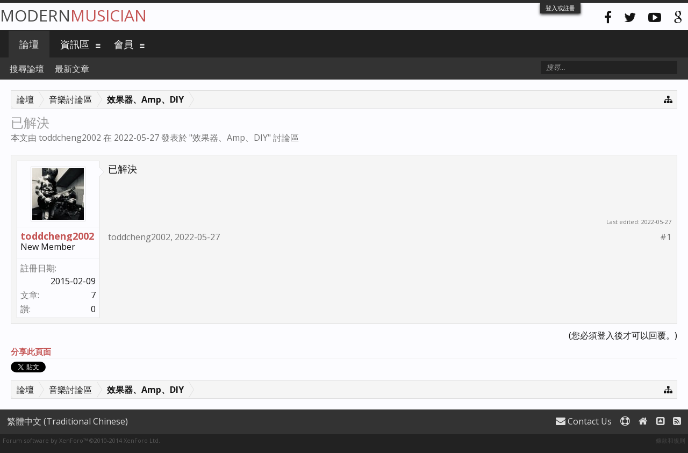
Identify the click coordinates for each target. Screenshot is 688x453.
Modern (73, 15)
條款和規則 (670, 440)
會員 (123, 44)
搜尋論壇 (27, 69)
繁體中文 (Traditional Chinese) (67, 421)
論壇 (29, 44)
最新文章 (72, 69)
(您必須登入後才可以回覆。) (623, 335)
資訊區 (74, 44)
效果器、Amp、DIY (230, 137)
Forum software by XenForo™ (81, 440)
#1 (665, 237)
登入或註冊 (560, 8)
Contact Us (584, 421)
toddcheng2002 (70, 137)
